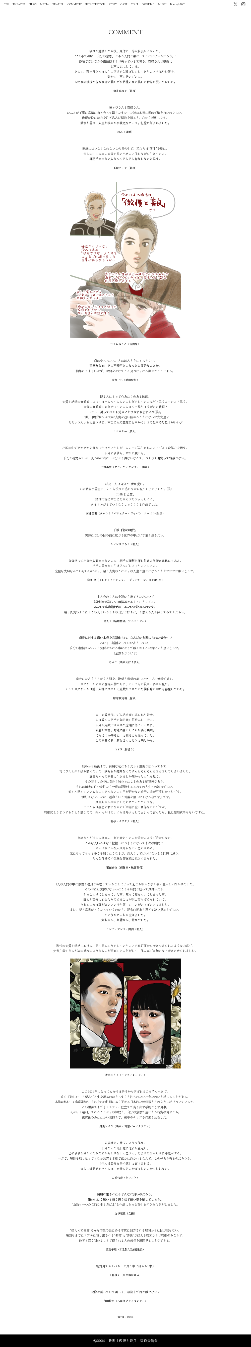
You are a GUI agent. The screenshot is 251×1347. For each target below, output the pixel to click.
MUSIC (162, 4)
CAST (123, 4)
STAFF (134, 4)
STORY (113, 4)
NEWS (32, 4)
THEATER (19, 4)
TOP (6, 4)
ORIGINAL (148, 4)
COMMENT (75, 4)
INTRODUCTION (95, 4)
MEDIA (44, 4)
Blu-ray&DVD (177, 4)
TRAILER (58, 4)
